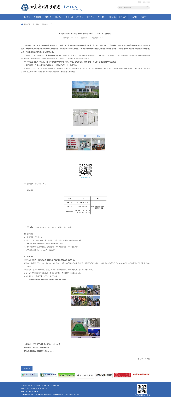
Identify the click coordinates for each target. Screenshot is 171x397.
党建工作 (47, 17)
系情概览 (37, 17)
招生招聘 (122, 17)
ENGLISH (146, 2)
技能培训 (133, 17)
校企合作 (90, 17)
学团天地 (112, 17)
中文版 (138, 2)
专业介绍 (69, 17)
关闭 (148, 359)
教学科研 (79, 17)
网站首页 (26, 17)
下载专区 (144, 17)
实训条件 (101, 17)
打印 (141, 359)
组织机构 (58, 17)
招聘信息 (45, 24)
